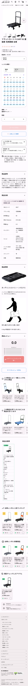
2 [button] (4, 102)
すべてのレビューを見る (14, 370)
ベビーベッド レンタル (6, 622)
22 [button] (14, 93)
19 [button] (4, 93)
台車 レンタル (5, 641)
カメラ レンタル (5, 634)
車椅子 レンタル (5, 626)
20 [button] (7, 93)
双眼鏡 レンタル (5, 647)
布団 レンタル (5, 632)
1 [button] (23, 97)
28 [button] (4, 79)
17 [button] (20, 88)
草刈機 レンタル (5, 643)
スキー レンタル (5, 639)
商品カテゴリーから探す (19, 5)
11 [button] (23, 84)
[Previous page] (20, 74)
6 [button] (7, 84)
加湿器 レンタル (5, 630)
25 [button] (23, 93)
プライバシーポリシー (5, 682)
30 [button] (11, 79)
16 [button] (17, 88)
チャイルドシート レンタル (7, 628)
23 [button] (17, 93)
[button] (22, 2)
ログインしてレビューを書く (14, 359)
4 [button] (23, 79)
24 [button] (20, 93)
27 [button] (7, 97)
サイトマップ (16, 684)
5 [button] (4, 84)
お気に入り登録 (14, 134)
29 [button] (7, 79)
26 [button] (4, 97)
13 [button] (7, 88)
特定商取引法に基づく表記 (6, 684)
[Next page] (23, 74)
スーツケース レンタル (6, 624)
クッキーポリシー (15, 682)
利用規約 (21, 682)
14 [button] (11, 88)
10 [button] (20, 84)
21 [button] (11, 93)
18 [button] (23, 88)
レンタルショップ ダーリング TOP (7, 5)
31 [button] (20, 97)
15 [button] (14, 88)
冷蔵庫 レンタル (5, 645)
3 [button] (7, 102)
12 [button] (4, 88)
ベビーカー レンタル (6, 637)
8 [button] (23, 102)
